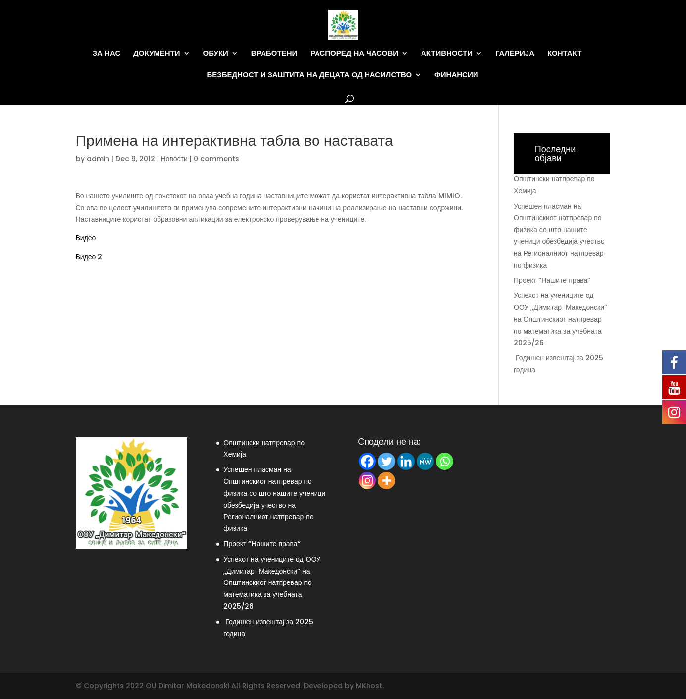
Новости (174, 159)
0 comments (216, 159)
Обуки (215, 53)
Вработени (274, 53)
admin (98, 159)
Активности (447, 53)
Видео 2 (89, 257)
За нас (107, 53)
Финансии (456, 75)
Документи (156, 53)
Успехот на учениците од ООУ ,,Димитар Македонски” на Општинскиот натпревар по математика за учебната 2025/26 (560, 319)
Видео (86, 238)
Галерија (514, 53)
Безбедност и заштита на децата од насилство (309, 75)
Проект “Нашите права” (552, 280)
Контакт (564, 53)
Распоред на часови (354, 53)
